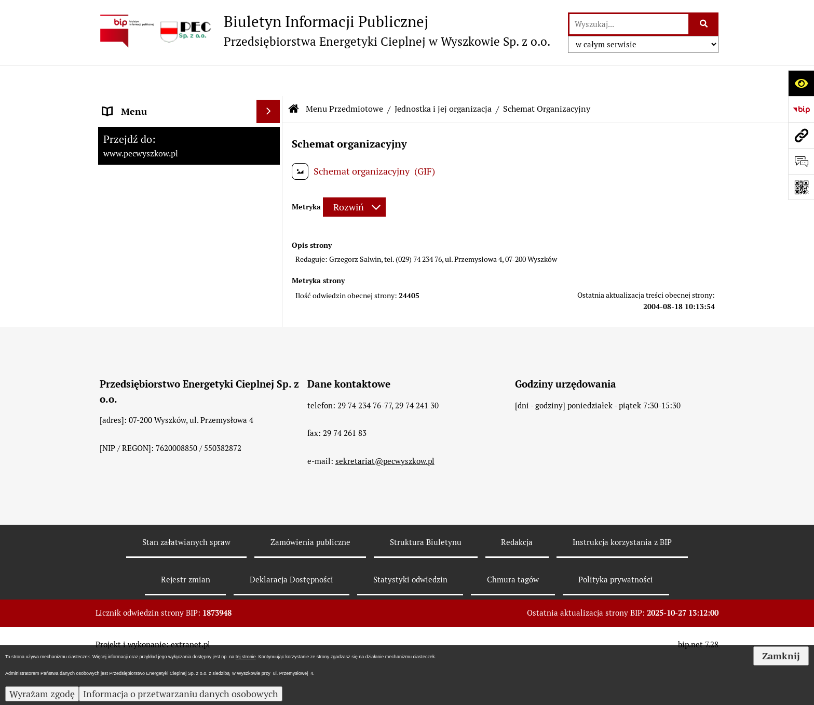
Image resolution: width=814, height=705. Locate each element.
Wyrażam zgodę (42, 694)
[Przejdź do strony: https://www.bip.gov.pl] (801, 109)
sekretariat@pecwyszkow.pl (385, 578)
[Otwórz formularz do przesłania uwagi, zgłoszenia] (801, 161)
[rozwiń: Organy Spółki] (270, 247)
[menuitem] (189, 157)
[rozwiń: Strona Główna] (270, 104)
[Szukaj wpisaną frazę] (704, 24)
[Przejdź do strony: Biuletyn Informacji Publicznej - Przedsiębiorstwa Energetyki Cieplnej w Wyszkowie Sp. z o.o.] (323, 30)
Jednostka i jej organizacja (443, 77)
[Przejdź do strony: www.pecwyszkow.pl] (801, 135)
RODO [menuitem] (115, 391)
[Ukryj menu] (268, 80)
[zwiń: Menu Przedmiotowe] (270, 127)
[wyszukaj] (629, 24)
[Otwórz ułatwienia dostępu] (801, 83)
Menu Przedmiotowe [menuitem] (146, 127)
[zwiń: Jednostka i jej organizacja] (270, 157)
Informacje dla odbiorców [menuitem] (155, 368)
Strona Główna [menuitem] (134, 104)
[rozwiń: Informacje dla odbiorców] (270, 368)
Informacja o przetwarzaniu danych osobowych (180, 694)
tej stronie (246, 656)
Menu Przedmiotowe (344, 77)
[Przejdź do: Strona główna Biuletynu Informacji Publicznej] (294, 78)
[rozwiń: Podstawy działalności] (270, 337)
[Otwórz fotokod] (801, 187)
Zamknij (781, 656)
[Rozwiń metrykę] (354, 176)
